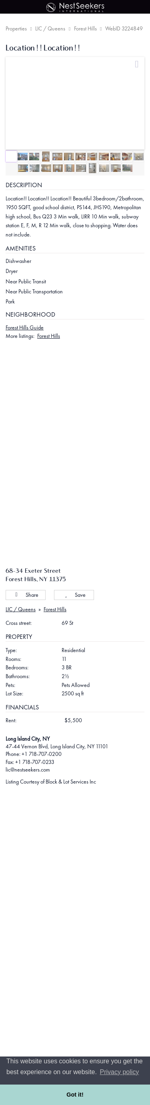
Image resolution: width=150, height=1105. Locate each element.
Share (25, 594)
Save (74, 594)
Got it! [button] (74, 1094)
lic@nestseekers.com (28, 769)
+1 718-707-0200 (42, 754)
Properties (16, 28)
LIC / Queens (50, 28)
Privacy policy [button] (119, 1072)
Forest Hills (85, 28)
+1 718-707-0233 (34, 762)
